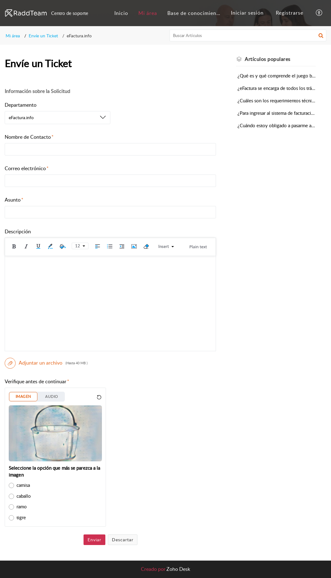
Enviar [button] (94, 540)
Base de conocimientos (195, 13)
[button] (319, 13)
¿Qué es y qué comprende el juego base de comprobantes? (276, 75)
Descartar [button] (122, 540)
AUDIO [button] (51, 396)
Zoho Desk (178, 569)
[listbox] (57, 117)
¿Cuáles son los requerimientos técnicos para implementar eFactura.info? (276, 100)
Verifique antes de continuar (37, 381)
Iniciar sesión (247, 12)
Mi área (147, 13)
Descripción (18, 231)
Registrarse (289, 12)
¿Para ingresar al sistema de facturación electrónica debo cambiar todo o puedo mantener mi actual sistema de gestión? (276, 113)
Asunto (14, 199)
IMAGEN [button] (23, 396)
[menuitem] (121, 13)
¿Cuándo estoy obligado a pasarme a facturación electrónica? (276, 125)
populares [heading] (267, 59)
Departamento (20, 104)
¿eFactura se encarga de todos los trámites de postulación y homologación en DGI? (276, 88)
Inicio (121, 13)
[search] (248, 35)
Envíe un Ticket (43, 36)
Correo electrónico (27, 168)
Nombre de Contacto (29, 136)
